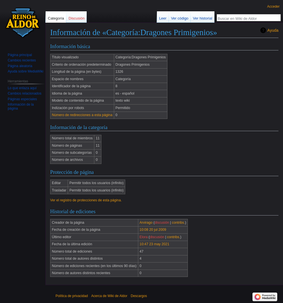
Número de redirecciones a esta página (82, 115)
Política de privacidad (72, 296)
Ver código (179, 18)
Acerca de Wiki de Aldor (109, 296)
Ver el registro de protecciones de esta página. (86, 200)
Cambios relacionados (24, 93)
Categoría (56, 18)
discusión (162, 223)
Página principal (20, 55)
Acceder (273, 6)
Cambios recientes (22, 60)
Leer (163, 18)
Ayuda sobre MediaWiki (25, 71)
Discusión (76, 18)
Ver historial (202, 18)
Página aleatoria (20, 66)
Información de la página (21, 106)
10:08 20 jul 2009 (153, 230)
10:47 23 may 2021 (154, 244)
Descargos (139, 296)
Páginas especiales (22, 99)
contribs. (178, 223)
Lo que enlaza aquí (22, 88)
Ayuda (272, 30)
